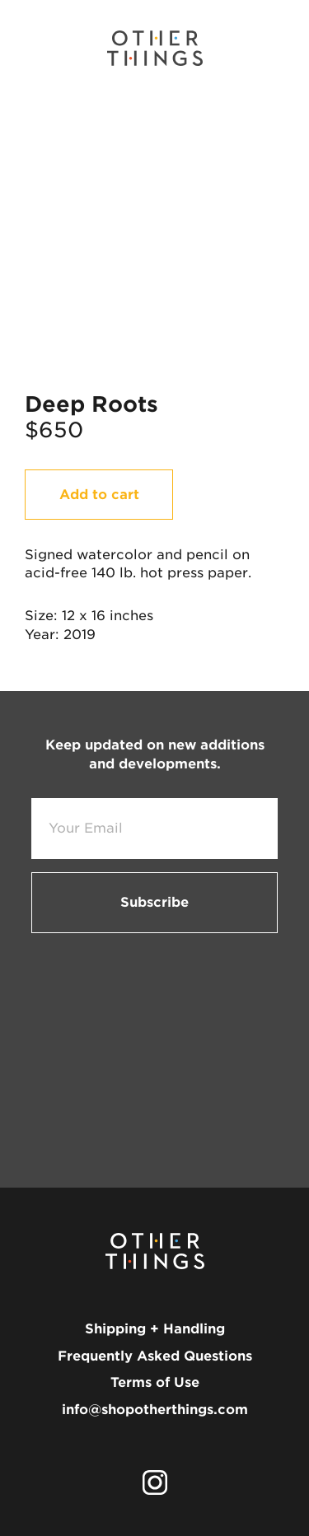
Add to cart (99, 494)
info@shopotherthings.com (155, 1409)
